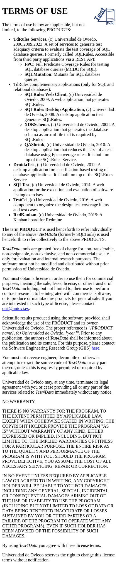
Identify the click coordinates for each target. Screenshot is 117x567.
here (95, 348)
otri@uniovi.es (15, 308)
